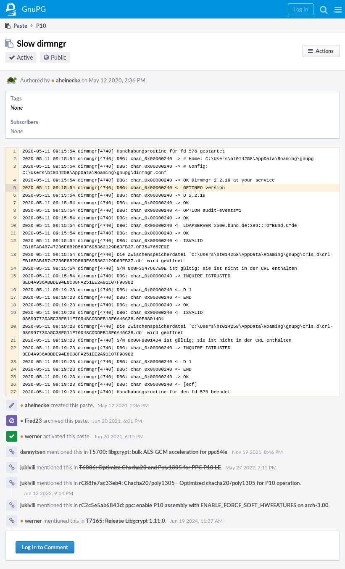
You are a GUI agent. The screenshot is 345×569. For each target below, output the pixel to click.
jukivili (27, 467)
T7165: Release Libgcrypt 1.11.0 (125, 520)
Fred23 (31, 420)
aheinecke (65, 80)
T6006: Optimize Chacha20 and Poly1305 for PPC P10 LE (150, 467)
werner (31, 436)
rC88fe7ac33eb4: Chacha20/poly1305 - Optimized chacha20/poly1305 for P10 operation (189, 483)
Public (58, 57)
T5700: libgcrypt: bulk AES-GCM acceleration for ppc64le (158, 452)
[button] (338, 9)
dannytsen (32, 452)
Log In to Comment (45, 547)
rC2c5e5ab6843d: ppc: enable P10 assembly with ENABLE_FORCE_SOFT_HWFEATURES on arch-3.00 (204, 505)
